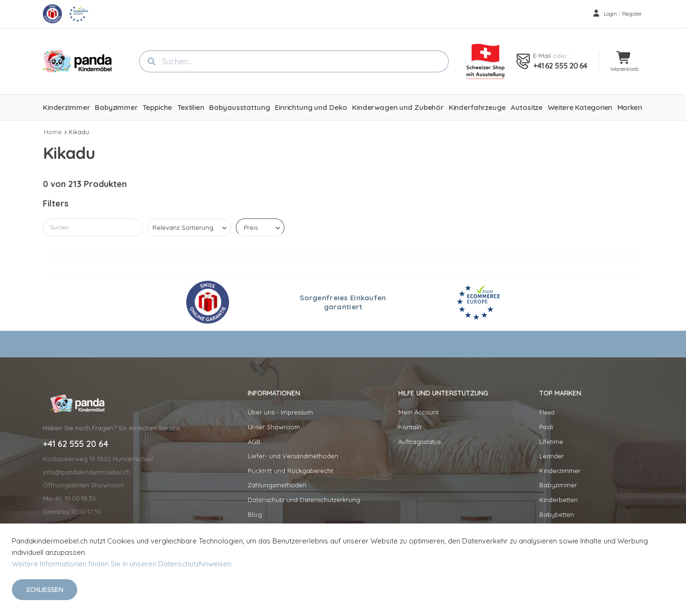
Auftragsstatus (419, 441)
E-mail (542, 55)
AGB (254, 441)
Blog (255, 514)
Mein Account (418, 412)
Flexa (547, 412)
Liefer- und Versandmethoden (293, 456)
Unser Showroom (274, 427)
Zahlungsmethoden (277, 485)
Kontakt (410, 427)
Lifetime (551, 441)
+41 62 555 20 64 (560, 65)
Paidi (546, 427)
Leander (551, 456)
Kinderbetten (558, 499)
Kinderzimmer (560, 470)
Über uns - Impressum (280, 412)
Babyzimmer (558, 485)
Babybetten (556, 514)
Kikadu (79, 132)
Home (53, 132)
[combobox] (294, 61)
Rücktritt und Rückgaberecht (290, 470)
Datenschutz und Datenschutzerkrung (304, 499)
